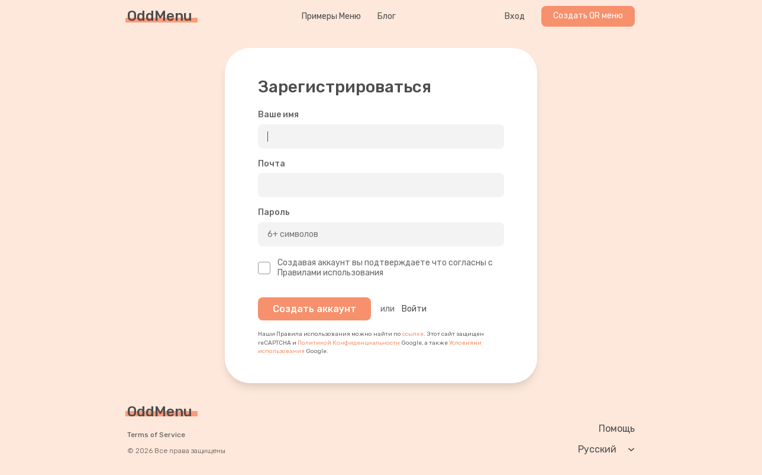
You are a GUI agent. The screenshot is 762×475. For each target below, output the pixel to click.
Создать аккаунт (314, 308)
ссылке (413, 334)
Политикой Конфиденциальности (349, 342)
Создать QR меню (588, 16)
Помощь (617, 428)
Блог (386, 16)
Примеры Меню (331, 16)
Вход (515, 16)
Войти (414, 309)
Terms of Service (156, 435)
